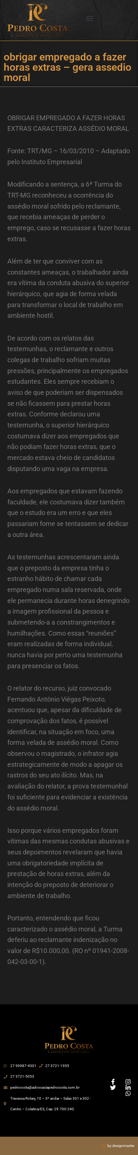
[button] (90, 18)
